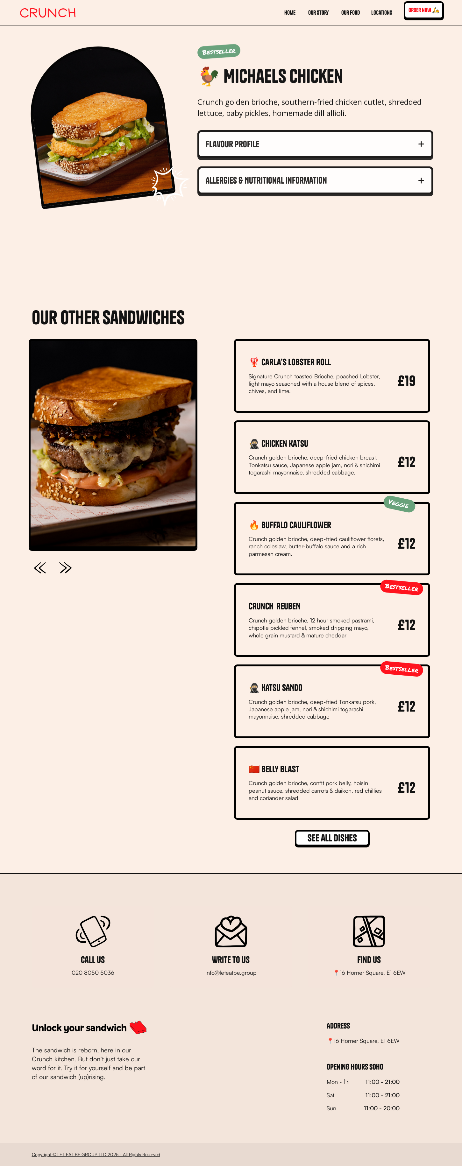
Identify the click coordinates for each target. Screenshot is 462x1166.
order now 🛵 (424, 10)
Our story (318, 12)
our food (350, 12)
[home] (47, 13)
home (289, 12)
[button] (381, 13)
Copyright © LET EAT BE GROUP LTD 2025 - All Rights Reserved (96, 1154)
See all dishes (332, 838)
